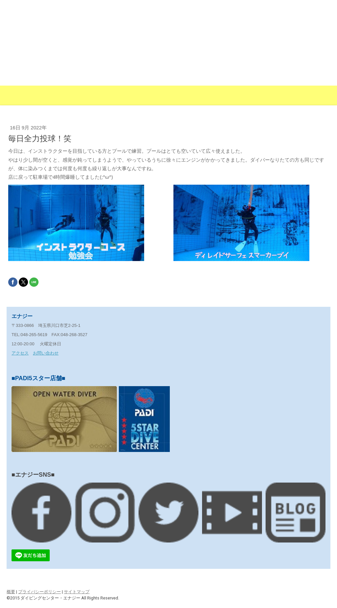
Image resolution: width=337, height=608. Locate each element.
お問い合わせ (46, 353)
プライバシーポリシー (39, 591)
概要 (11, 591)
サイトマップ (77, 591)
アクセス (20, 353)
